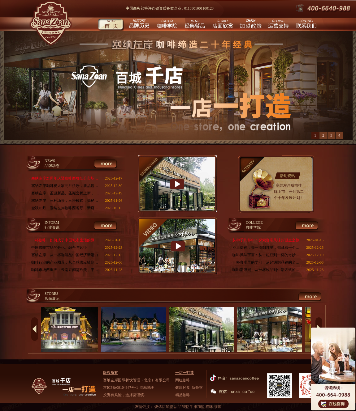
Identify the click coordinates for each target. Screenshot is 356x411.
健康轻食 (182, 387)
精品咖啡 (182, 395)
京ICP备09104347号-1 (120, 387)
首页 (111, 24)
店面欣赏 (222, 24)
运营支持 (278, 24)
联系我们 (306, 24)
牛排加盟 (198, 407)
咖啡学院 (166, 24)
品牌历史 (138, 24)
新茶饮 (197, 387)
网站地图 (147, 387)
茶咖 (217, 407)
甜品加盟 (182, 407)
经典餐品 (194, 24)
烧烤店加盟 (164, 407)
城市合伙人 (250, 24)
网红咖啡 (182, 380)
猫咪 (210, 407)
